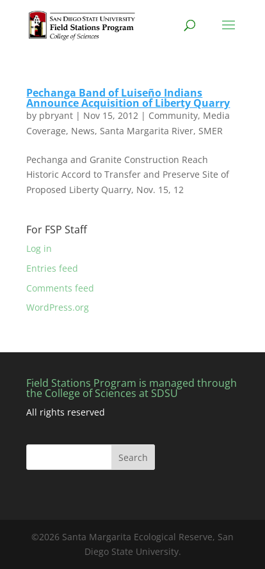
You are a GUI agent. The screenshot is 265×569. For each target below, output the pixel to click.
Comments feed (60, 288)
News (83, 131)
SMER (210, 131)
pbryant (56, 115)
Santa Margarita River (146, 131)
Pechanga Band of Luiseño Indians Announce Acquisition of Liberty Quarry (128, 98)
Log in (39, 248)
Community (173, 115)
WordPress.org (57, 307)
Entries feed (52, 268)
